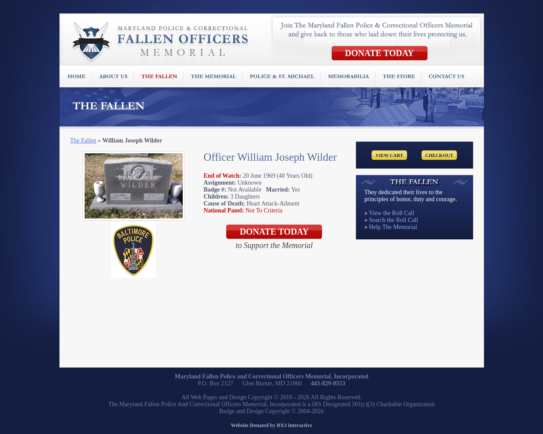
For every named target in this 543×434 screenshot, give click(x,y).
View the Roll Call (392, 213)
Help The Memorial (393, 227)
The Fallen (83, 140)
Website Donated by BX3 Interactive (271, 425)
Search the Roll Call (393, 220)
